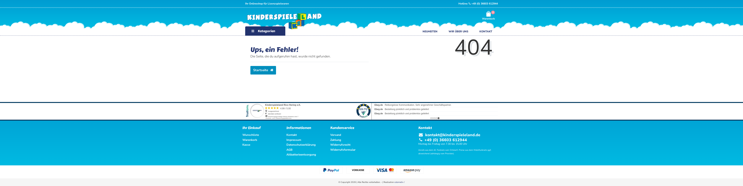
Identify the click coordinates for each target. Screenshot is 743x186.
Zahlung (335, 140)
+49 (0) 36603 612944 (483, 3)
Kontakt (485, 31)
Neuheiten (430, 31)
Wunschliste (250, 135)
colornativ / (399, 182)
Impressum (293, 140)
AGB (289, 150)
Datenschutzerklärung (301, 145)
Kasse (246, 145)
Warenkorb (249, 140)
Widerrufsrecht (340, 145)
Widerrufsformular (343, 150)
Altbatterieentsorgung (301, 154)
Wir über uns (458, 31)
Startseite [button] (263, 70)
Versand (335, 135)
